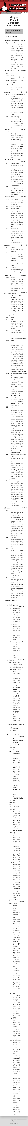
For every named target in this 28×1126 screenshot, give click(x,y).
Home (1, 0)
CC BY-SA (16, 1123)
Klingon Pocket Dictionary (7, 0)
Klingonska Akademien (20, 1119)
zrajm (12, 1119)
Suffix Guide (14, 0)
